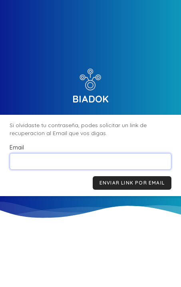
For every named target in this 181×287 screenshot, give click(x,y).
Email (17, 147)
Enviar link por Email (132, 183)
